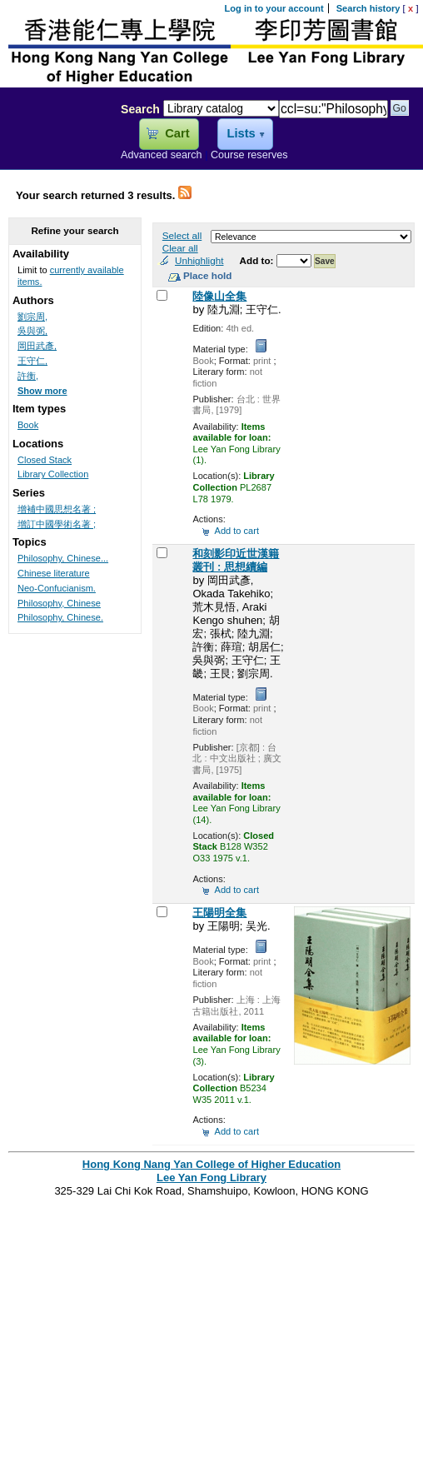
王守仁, (32, 361)
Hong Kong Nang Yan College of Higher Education (211, 1164)
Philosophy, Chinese (59, 603)
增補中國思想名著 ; (56, 509)
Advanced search (161, 155)
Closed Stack (44, 460)
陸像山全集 (219, 296)
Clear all (180, 247)
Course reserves (249, 155)
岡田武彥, (37, 346)
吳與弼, (32, 331)
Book (27, 425)
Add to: (258, 260)
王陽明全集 (219, 912)
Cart (177, 133)
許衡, (27, 376)
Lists (240, 133)
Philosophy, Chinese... (62, 558)
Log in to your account (274, 8)
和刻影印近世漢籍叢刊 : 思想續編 (235, 560)
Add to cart (237, 531)
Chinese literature (53, 573)
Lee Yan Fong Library (56, 145)
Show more (42, 391)
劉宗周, (32, 317)
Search (140, 109)
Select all (182, 235)
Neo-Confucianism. (56, 588)
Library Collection (52, 474)
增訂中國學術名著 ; (56, 524)
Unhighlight (199, 260)
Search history (368, 8)
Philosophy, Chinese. (60, 617)
